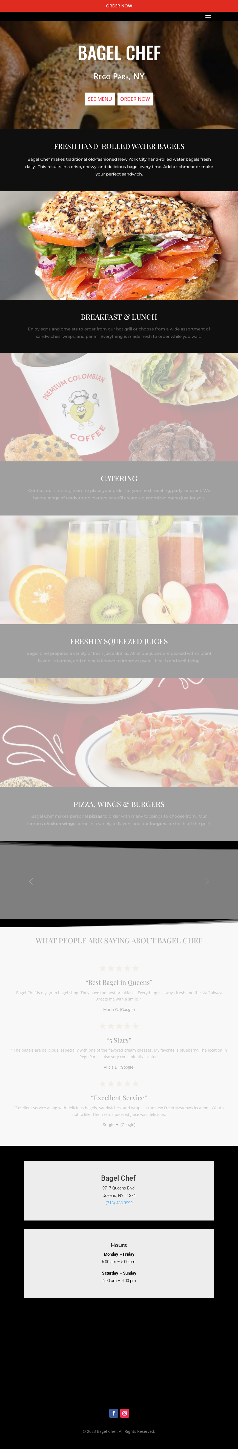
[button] (207, 885)
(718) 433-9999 (119, 1202)
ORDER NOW (119, 6)
